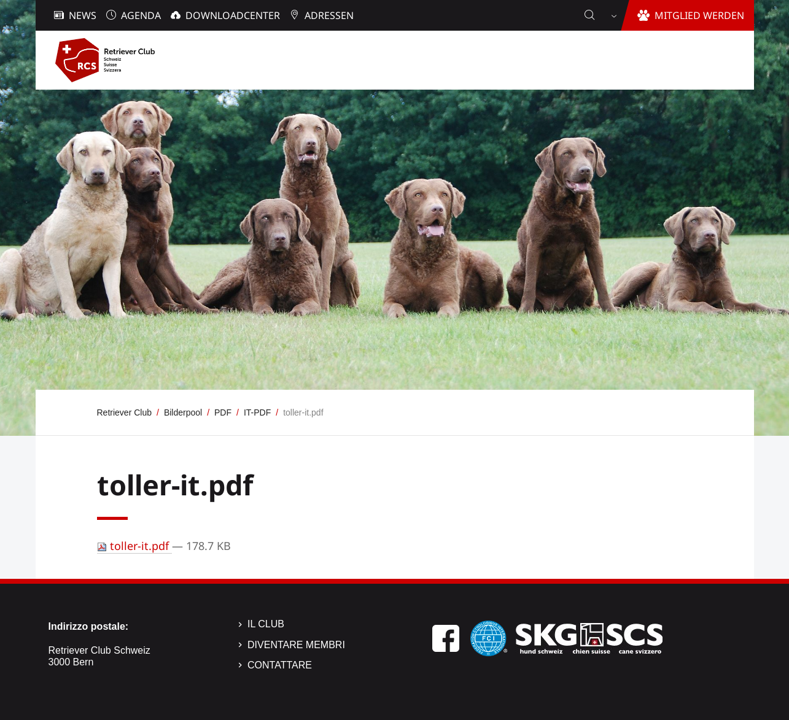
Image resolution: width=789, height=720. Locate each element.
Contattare (279, 665)
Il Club (265, 624)
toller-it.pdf (134, 545)
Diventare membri (296, 645)
